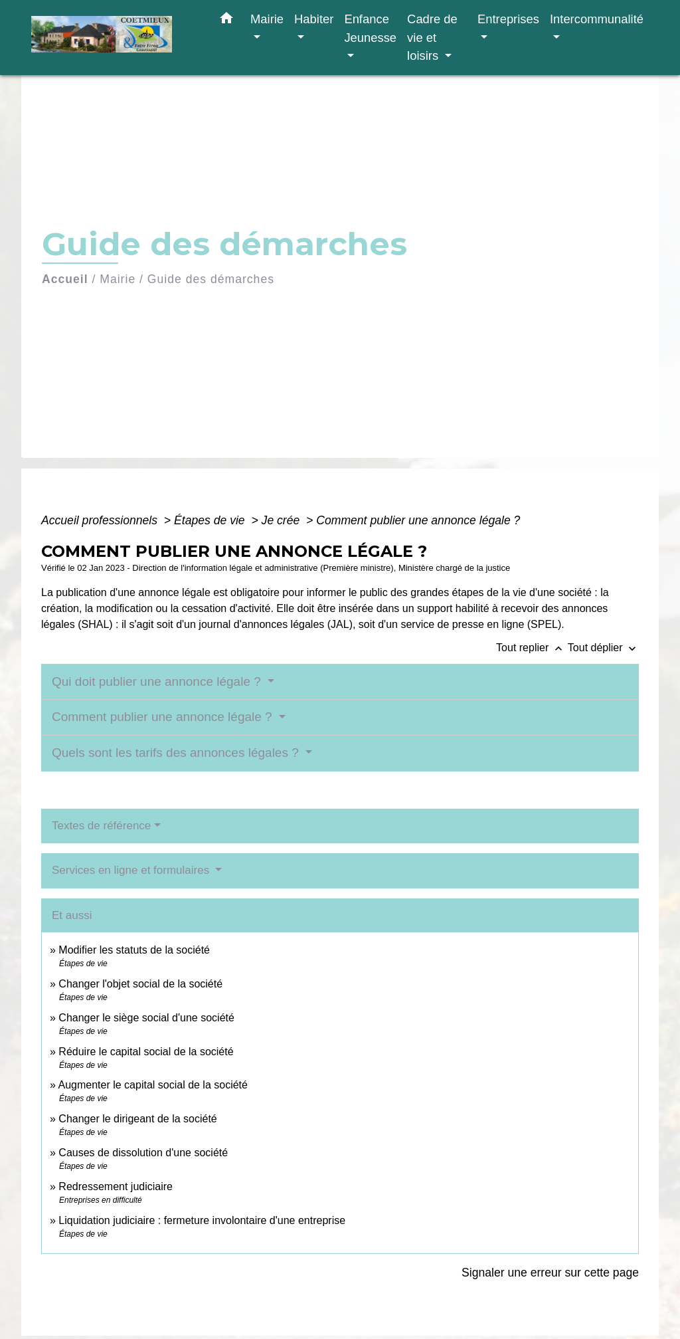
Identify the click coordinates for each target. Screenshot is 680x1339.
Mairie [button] (267, 19)
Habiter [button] (313, 19)
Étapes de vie (211, 520)
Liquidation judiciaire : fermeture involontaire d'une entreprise (201, 1220)
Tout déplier (603, 647)
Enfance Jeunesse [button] (370, 28)
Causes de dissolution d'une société (143, 1152)
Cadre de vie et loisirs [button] (432, 37)
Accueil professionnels (101, 520)
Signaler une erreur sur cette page (550, 1272)
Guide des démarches (210, 279)
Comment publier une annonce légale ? (418, 520)
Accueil (65, 279)
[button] (226, 21)
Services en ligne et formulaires (132, 870)
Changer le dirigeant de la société (137, 1118)
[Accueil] (114, 37)
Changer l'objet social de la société (140, 983)
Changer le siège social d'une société (146, 1017)
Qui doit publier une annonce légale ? (158, 681)
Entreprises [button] (508, 19)
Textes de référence (101, 825)
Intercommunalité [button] (596, 19)
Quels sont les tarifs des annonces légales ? (177, 753)
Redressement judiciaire (115, 1186)
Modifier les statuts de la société (134, 950)
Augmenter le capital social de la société (153, 1084)
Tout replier (532, 647)
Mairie (117, 279)
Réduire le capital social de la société (145, 1051)
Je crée (282, 520)
